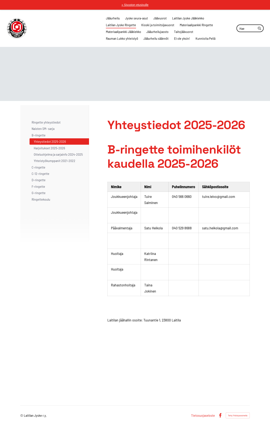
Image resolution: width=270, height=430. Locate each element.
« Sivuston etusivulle (135, 5)
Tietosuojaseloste (203, 415)
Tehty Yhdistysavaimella (237, 415)
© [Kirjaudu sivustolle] (22, 415)
